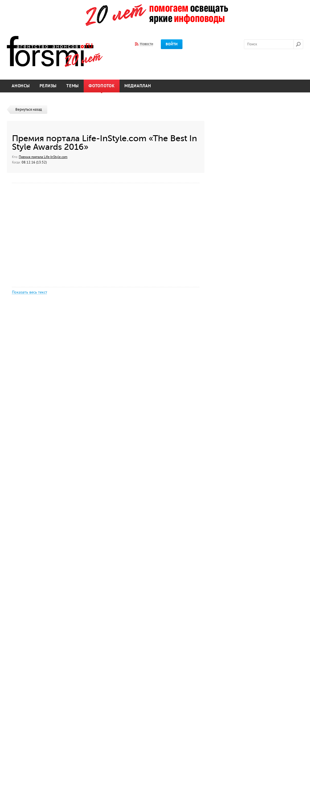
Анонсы (21, 86)
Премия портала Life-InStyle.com (43, 157)
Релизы (48, 86)
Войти (172, 44)
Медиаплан (137, 86)
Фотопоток (102, 86)
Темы (72, 86)
